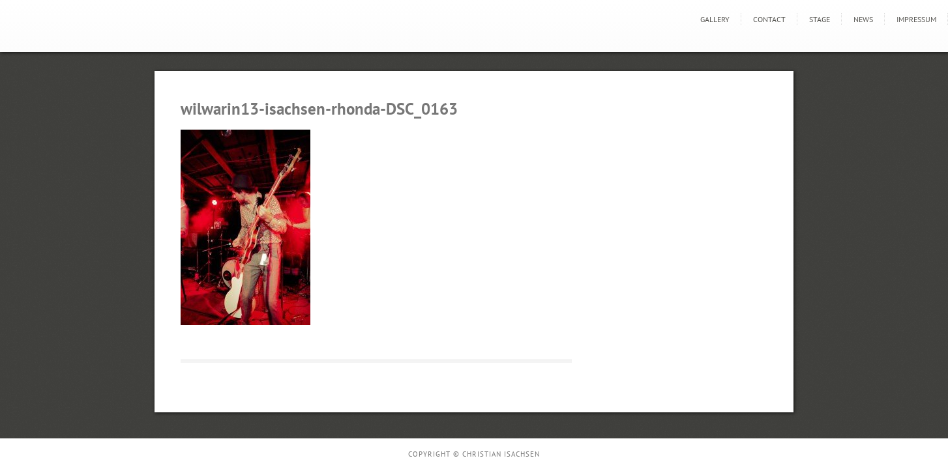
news (863, 19)
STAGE (819, 19)
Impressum (916, 19)
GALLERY (715, 19)
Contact (769, 19)
